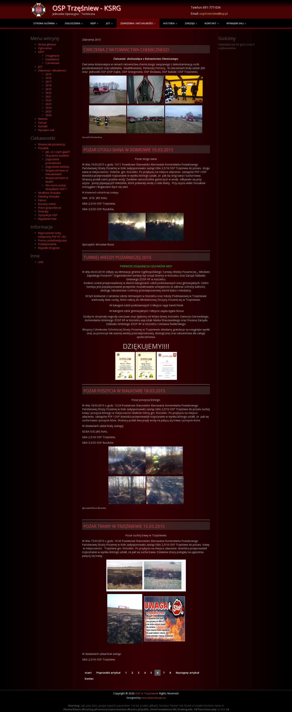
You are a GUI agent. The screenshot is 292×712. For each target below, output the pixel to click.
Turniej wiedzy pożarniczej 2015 (117, 257)
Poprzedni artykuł (108, 672)
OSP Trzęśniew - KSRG (86, 7)
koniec (89, 678)
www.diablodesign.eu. (153, 697)
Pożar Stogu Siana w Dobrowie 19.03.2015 (128, 149)
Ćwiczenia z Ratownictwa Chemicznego (126, 49)
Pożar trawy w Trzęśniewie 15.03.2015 (124, 526)
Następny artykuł (187, 672)
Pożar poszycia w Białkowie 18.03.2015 (124, 390)
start (88, 672)
